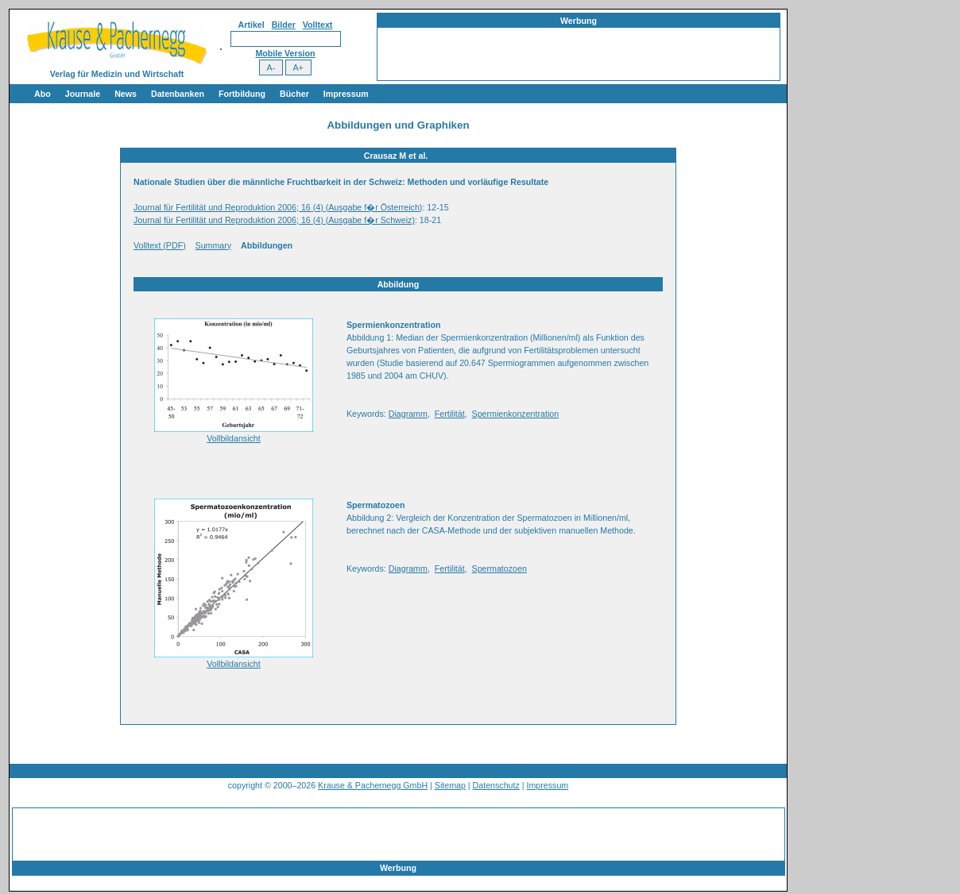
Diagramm (408, 413)
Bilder (284, 24)
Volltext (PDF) (160, 245)
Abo (42, 93)
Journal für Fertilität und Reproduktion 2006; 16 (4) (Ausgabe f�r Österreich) (278, 207)
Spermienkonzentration (515, 413)
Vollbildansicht (234, 438)
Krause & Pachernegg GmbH (373, 785)
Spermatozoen (499, 568)
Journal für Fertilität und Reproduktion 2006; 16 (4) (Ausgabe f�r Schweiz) (274, 220)
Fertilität (450, 413)
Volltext (318, 24)
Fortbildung (242, 93)
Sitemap (450, 785)
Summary (213, 245)
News (125, 93)
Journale (82, 93)
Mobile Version (285, 53)
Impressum (346, 93)
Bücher (294, 93)
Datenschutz (496, 785)
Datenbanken (177, 93)
